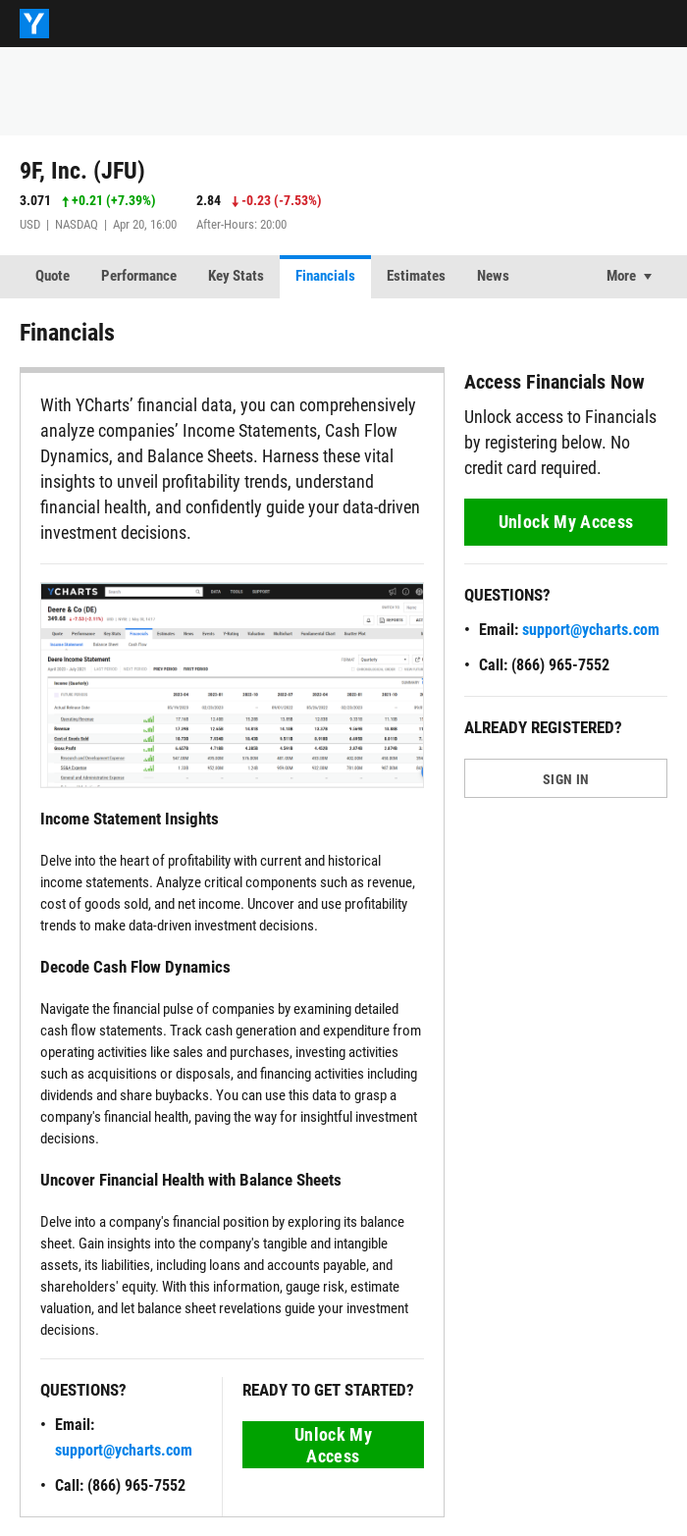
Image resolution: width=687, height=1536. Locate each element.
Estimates (416, 276)
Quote (52, 276)
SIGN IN (566, 779)
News (493, 276)
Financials (325, 276)
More (621, 276)
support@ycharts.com (123, 1450)
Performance (139, 276)
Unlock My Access (333, 1445)
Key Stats (236, 276)
